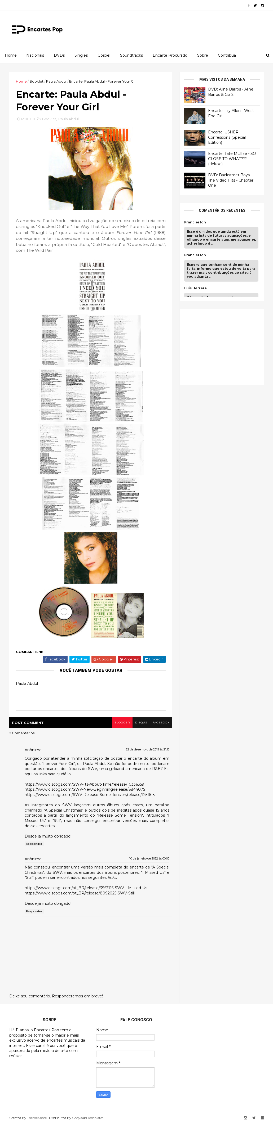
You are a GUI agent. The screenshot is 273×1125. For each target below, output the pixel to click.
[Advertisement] (224, 346)
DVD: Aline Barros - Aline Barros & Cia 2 (230, 92)
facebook (161, 722)
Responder (34, 843)
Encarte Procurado (170, 55)
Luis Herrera (195, 288)
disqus (141, 722)
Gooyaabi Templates (87, 1118)
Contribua (227, 55)
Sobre (202, 55)
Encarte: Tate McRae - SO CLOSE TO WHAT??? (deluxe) (232, 158)
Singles (81, 55)
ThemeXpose (37, 1118)
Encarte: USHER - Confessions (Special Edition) (227, 137)
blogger (122, 722)
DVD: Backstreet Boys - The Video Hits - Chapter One (230, 180)
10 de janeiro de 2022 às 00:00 (149, 858)
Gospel (104, 55)
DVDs (59, 55)
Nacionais (35, 55)
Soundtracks (131, 55)
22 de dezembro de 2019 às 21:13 (147, 749)
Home (11, 55)
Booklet (36, 81)
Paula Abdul (56, 81)
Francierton (195, 222)
